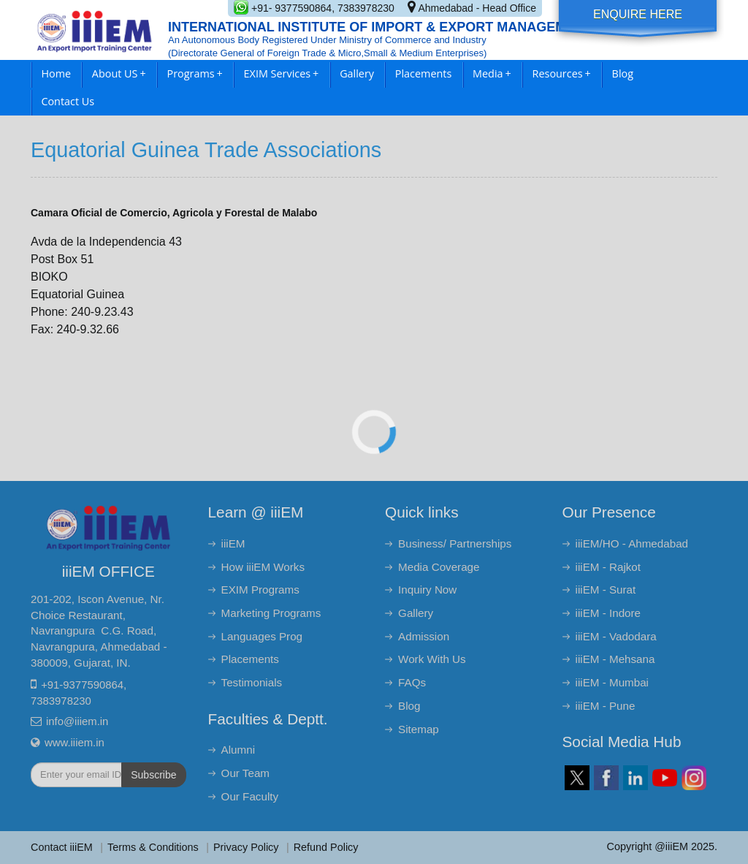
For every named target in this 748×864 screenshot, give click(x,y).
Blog (622, 73)
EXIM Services (281, 73)
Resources (562, 73)
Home (56, 73)
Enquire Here (637, 14)
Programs (195, 73)
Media (492, 73)
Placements (423, 73)
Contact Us (67, 101)
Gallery (357, 73)
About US (119, 73)
